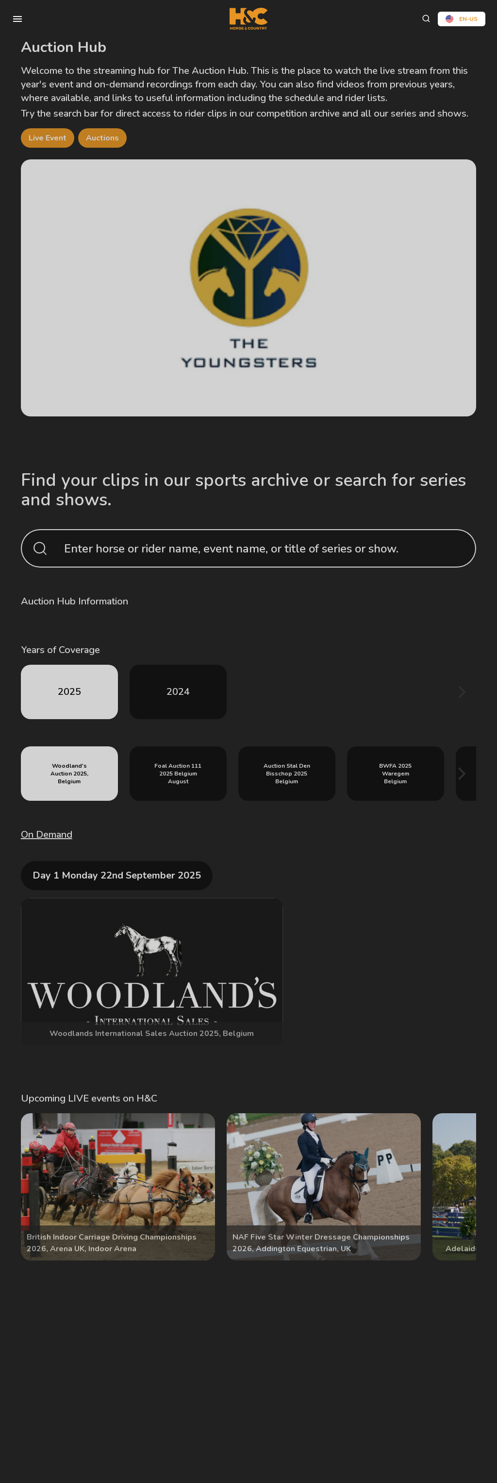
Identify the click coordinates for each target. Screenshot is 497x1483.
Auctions (102, 138)
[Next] (460, 692)
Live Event (47, 138)
